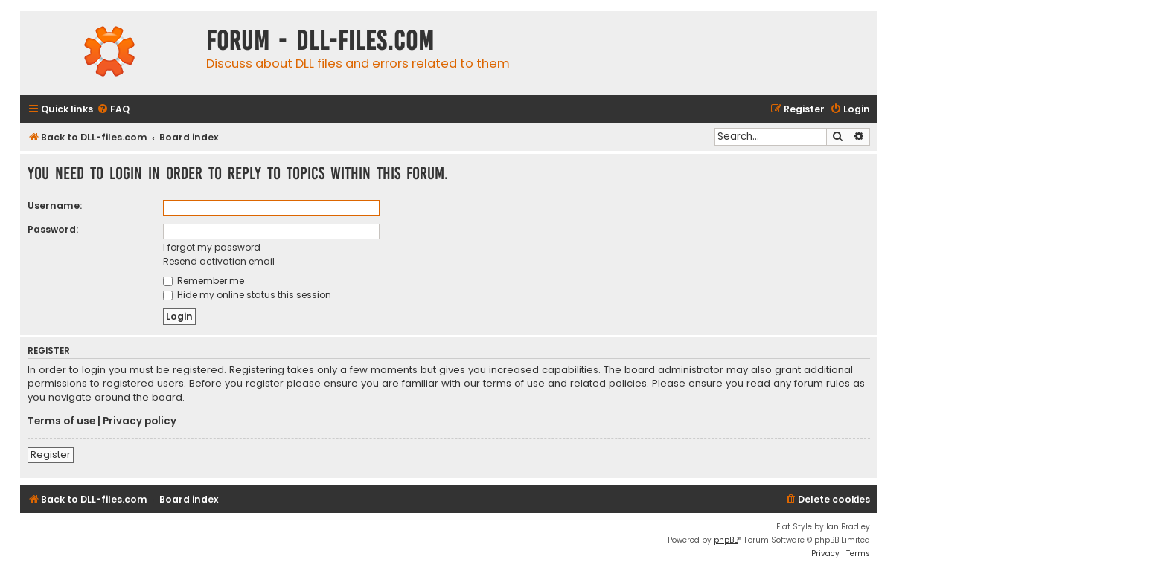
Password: (53, 229)
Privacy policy (139, 421)
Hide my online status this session (247, 294)
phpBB (726, 540)
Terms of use (61, 421)
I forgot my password (211, 247)
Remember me (203, 280)
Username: (55, 205)
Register (51, 455)
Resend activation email (219, 261)
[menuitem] (113, 110)
